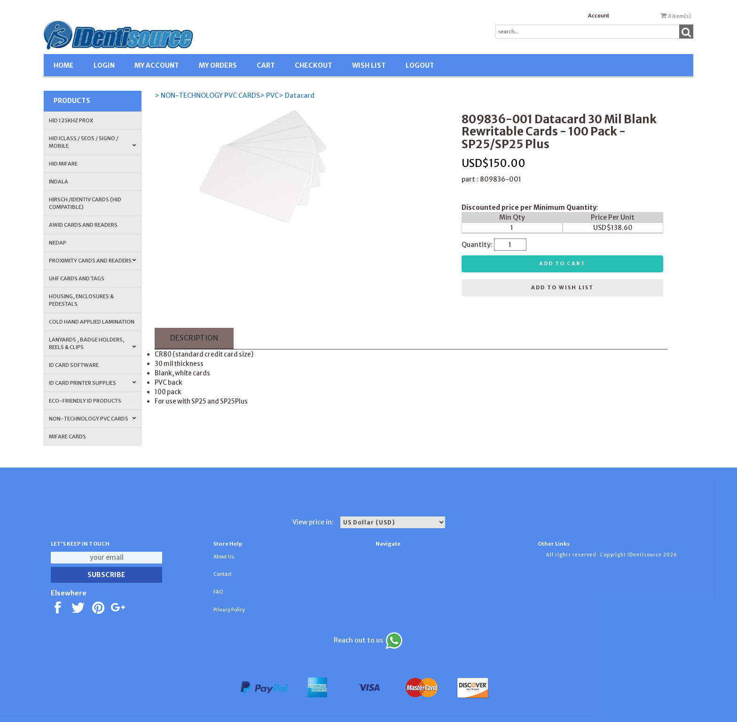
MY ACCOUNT (156, 65)
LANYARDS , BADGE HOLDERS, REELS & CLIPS (92, 343)
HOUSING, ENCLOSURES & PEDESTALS (81, 300)
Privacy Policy (229, 610)
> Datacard (296, 95)
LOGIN (104, 65)
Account (598, 15)
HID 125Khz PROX (71, 120)
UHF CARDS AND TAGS (76, 278)
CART (266, 65)
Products (72, 100)
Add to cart (562, 263)
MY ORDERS (218, 65)
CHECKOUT (313, 65)
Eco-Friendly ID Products (85, 400)
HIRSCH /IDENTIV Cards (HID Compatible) (85, 203)
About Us (223, 557)
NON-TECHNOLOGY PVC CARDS (92, 418)
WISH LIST (369, 65)
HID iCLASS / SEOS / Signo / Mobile (92, 142)
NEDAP (57, 242)
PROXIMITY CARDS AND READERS (92, 260)
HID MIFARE (63, 163)
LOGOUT (420, 65)
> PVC (269, 95)
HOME (64, 65)
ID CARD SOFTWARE (74, 365)
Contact (222, 574)
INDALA (58, 181)
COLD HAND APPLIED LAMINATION (91, 321)
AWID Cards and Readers (83, 225)
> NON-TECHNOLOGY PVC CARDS (207, 95)
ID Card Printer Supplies (92, 383)
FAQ (218, 592)
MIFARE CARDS (67, 436)
